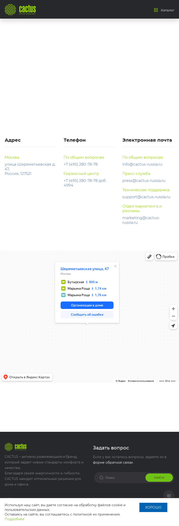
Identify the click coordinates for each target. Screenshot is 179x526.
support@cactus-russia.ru (146, 197)
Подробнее (14, 519)
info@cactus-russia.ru (142, 164)
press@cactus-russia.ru (143, 180)
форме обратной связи (113, 462)
